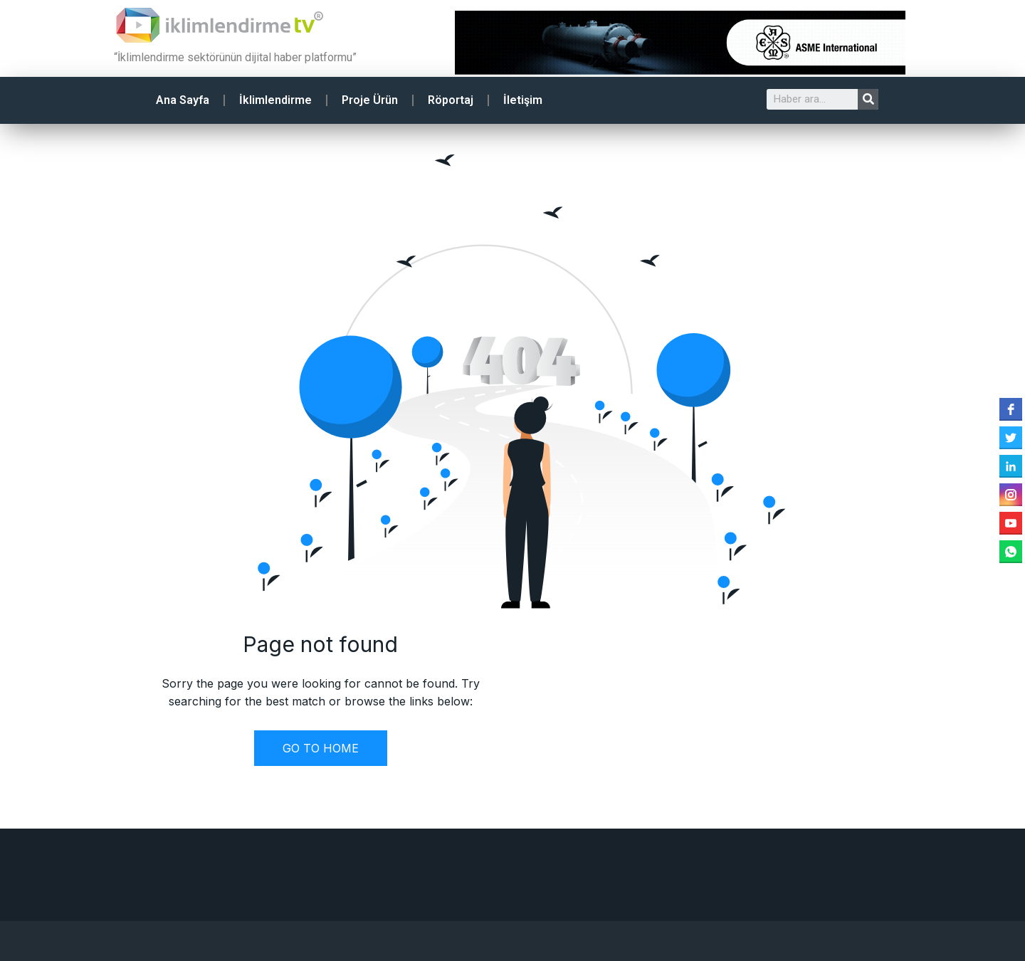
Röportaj (450, 100)
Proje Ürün (370, 100)
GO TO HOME (321, 748)
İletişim (522, 100)
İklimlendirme (275, 100)
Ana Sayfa (182, 100)
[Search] (868, 99)
